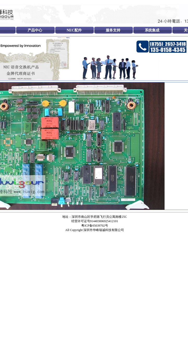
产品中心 (35, 30)
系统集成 (152, 30)
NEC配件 (74, 30)
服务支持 (113, 30)
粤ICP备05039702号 (94, 225)
